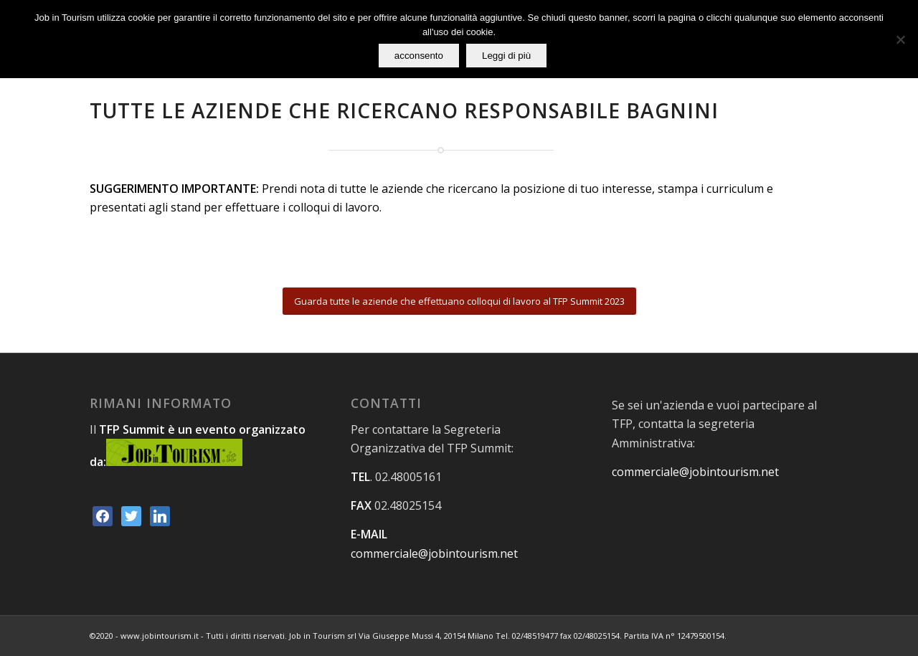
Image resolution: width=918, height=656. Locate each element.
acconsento (418, 55)
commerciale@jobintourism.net (434, 553)
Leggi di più (506, 55)
